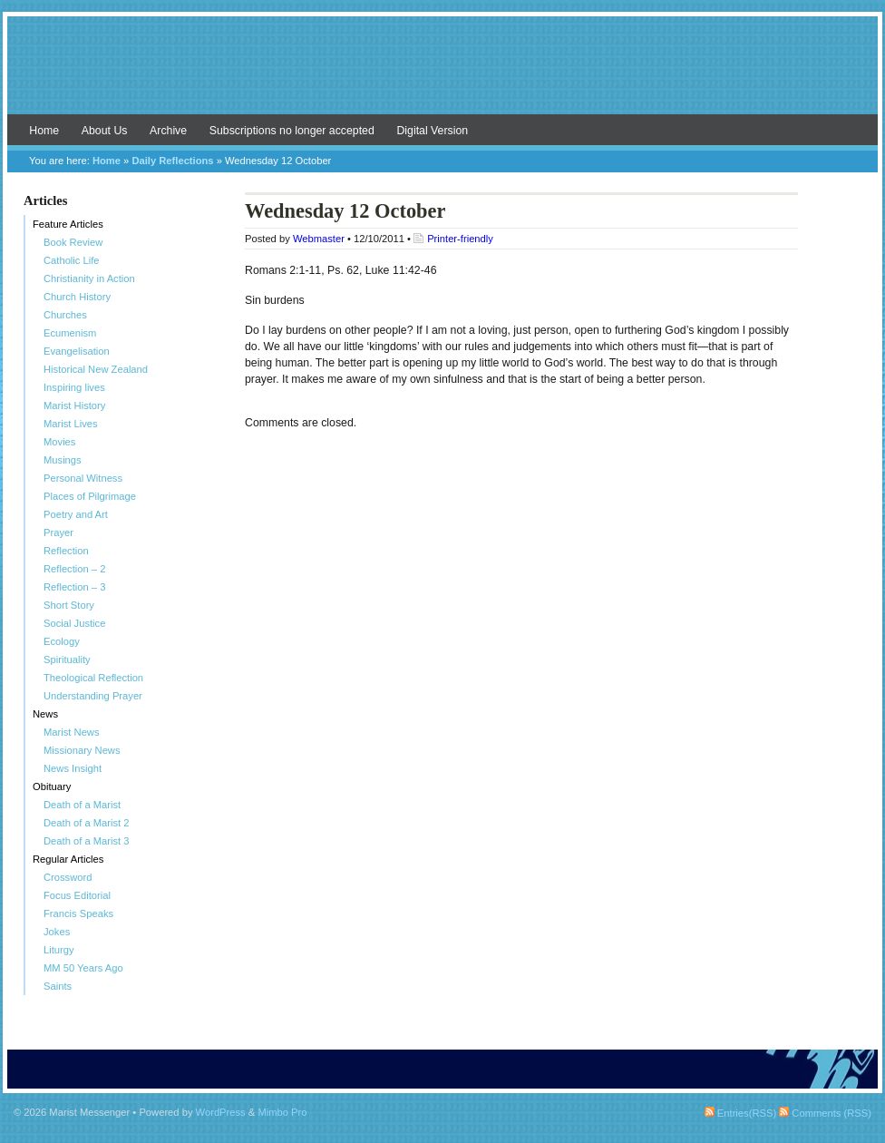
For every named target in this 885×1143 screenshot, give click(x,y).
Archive (168, 130)
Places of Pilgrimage (90, 496)
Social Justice (74, 623)
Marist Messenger (442, 74)
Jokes (57, 931)
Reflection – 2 (74, 568)
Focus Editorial (77, 895)
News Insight (73, 768)
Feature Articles (68, 224)
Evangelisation (77, 351)
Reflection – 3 (74, 586)
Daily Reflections (172, 160)
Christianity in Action (89, 278)
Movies (59, 441)
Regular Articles (68, 859)
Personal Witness (83, 478)
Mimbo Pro (282, 1112)
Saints (58, 986)
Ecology (62, 641)
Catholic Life (72, 260)
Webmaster (319, 238)
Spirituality (67, 659)
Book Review (73, 242)
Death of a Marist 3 (87, 840)
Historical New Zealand (96, 369)
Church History (77, 296)
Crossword (68, 877)
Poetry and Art (76, 514)
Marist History (74, 405)
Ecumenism (70, 332)
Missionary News (82, 750)
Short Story (69, 605)
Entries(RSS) (740, 1113)
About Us (105, 130)
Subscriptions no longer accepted (291, 130)
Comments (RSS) (825, 1113)
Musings (63, 459)
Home (44, 130)
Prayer (58, 532)
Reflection (66, 550)
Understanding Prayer (93, 695)
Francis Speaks (78, 913)
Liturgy (59, 949)
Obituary (52, 786)
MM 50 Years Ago (83, 967)
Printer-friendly (460, 238)
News (45, 713)
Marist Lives (71, 423)
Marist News (72, 732)
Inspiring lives (74, 387)
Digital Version (432, 130)
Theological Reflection (93, 677)
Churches (65, 314)
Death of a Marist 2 (87, 822)
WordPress (221, 1112)
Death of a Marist (82, 804)
